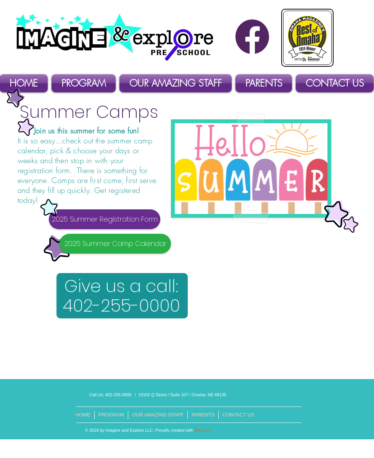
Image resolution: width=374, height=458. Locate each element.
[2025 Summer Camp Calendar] (115, 244)
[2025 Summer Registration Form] (104, 219)
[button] (84, 83)
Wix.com (202, 430)
